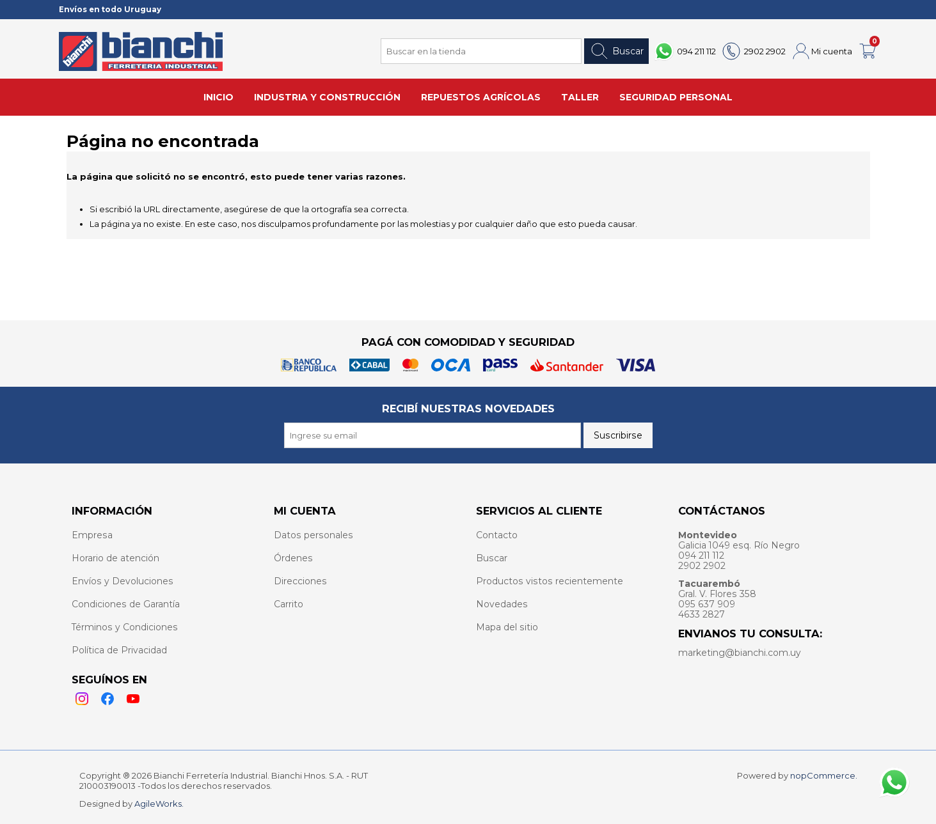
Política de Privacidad (119, 650)
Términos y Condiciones (125, 627)
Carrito (288, 604)
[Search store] (481, 51)
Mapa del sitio (507, 627)
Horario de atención (115, 558)
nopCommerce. (823, 775)
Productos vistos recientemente (549, 581)
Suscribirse (618, 435)
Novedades (502, 604)
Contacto (497, 535)
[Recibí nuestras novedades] (432, 435)
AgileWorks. (159, 803)
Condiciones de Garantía (126, 604)
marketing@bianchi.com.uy (739, 653)
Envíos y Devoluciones (122, 581)
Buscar (616, 51)
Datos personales (313, 535)
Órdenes (293, 558)
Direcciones (300, 581)
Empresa (92, 535)
